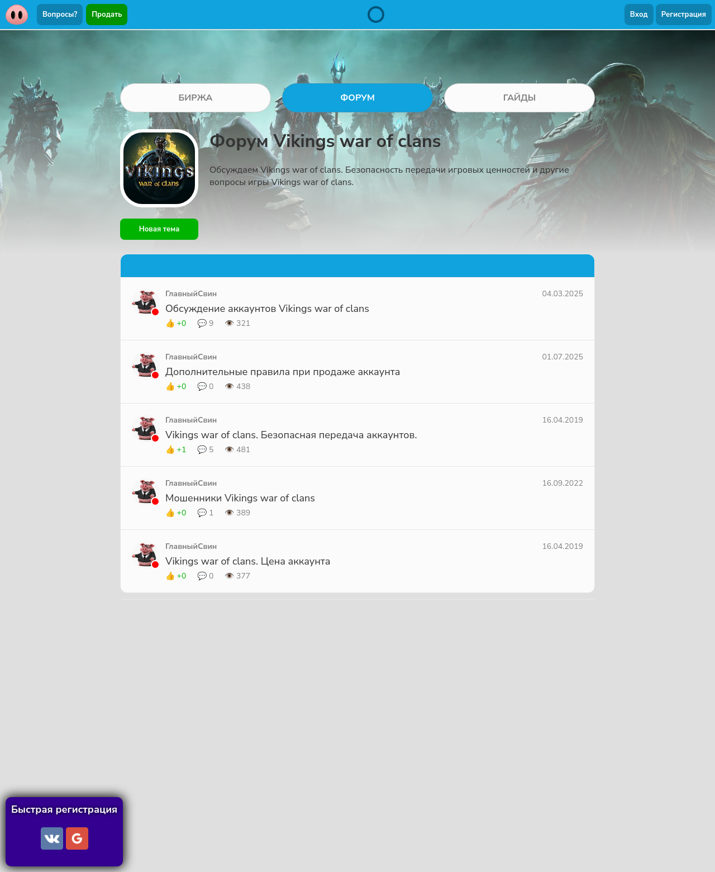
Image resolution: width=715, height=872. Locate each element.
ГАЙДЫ (519, 98)
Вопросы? (59, 15)
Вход (639, 15)
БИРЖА (195, 98)
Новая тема (159, 229)
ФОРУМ (357, 98)
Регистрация (683, 15)
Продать (107, 15)
